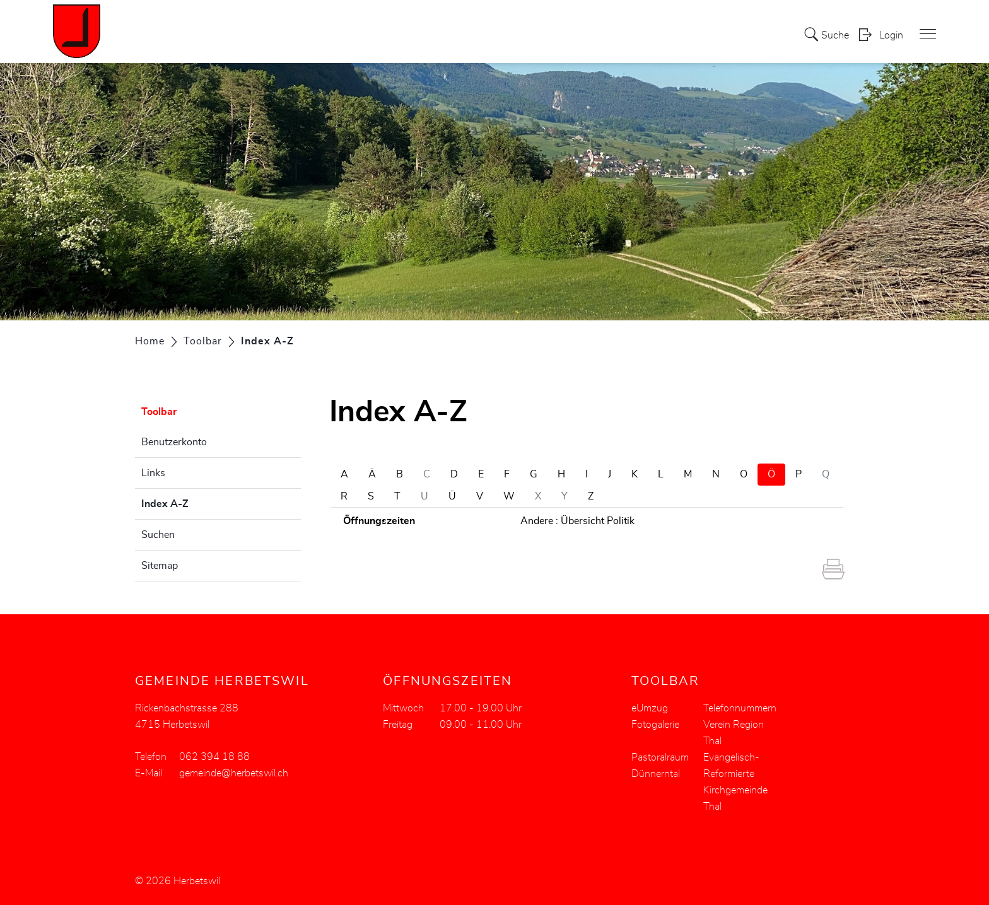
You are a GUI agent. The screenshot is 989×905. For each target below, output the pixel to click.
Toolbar (159, 412)
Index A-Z (196, 502)
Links (153, 473)
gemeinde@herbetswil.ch (233, 773)
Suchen (158, 535)
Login (891, 35)
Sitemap (159, 566)
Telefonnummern (739, 708)
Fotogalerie (655, 725)
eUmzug (649, 708)
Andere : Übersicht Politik (577, 521)
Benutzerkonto (174, 442)
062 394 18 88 (214, 757)
